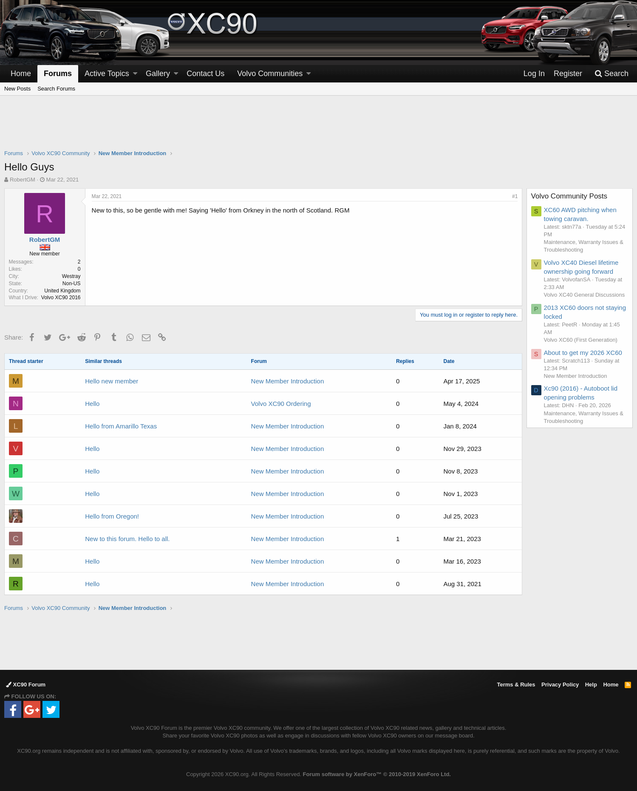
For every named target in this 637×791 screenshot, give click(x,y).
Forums (58, 73)
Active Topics (107, 73)
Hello (92, 403)
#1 (515, 196)
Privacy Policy (560, 684)
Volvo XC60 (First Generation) (580, 340)
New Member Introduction (287, 381)
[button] (135, 73)
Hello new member (111, 381)
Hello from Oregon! (112, 516)
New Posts (17, 88)
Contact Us (205, 73)
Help (591, 684)
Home (21, 73)
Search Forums (56, 88)
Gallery (158, 73)
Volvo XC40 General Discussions (584, 295)
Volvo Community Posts (569, 196)
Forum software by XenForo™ (377, 774)
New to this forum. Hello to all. (127, 538)
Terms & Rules (516, 684)
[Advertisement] (318, 128)
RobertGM (22, 179)
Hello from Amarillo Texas (121, 426)
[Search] (611, 73)
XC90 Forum (25, 684)
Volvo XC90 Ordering (281, 403)
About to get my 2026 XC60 (583, 352)
